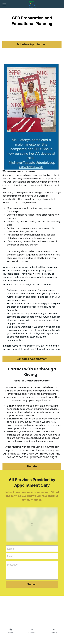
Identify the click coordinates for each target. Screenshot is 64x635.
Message (12, 564)
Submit (32, 584)
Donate (32, 466)
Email (10, 556)
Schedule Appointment (32, 44)
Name (10, 548)
